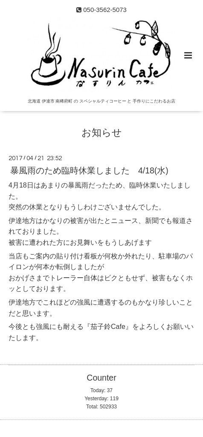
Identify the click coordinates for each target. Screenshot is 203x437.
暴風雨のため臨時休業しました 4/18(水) (89, 170)
